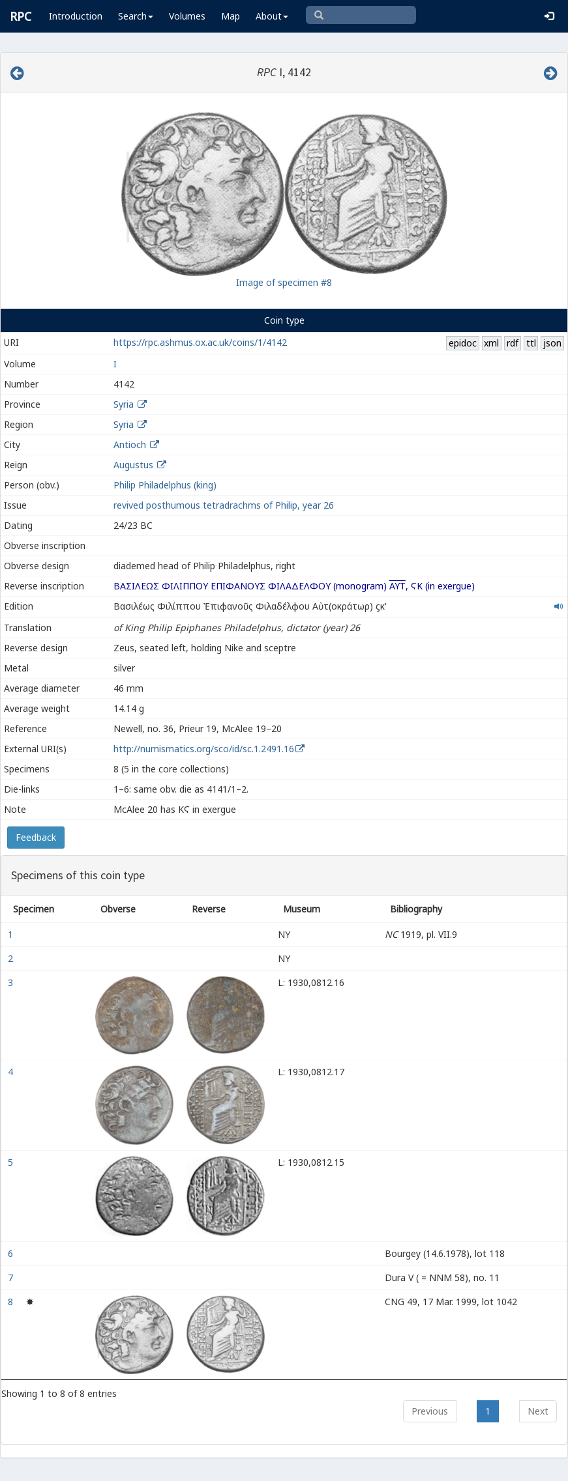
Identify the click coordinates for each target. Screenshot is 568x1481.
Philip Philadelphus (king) (165, 485)
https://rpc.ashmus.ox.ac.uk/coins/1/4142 (200, 342)
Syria (123, 404)
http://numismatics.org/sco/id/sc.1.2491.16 (203, 748)
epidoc (463, 343)
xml (491, 343)
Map (230, 16)
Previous (429, 1411)
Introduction (75, 16)
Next (538, 1411)
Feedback (36, 837)
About (272, 16)
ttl (531, 343)
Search (135, 16)
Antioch (129, 444)
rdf (512, 343)
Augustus (133, 464)
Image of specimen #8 (284, 282)
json (552, 343)
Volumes (187, 16)
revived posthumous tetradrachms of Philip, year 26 (223, 505)
